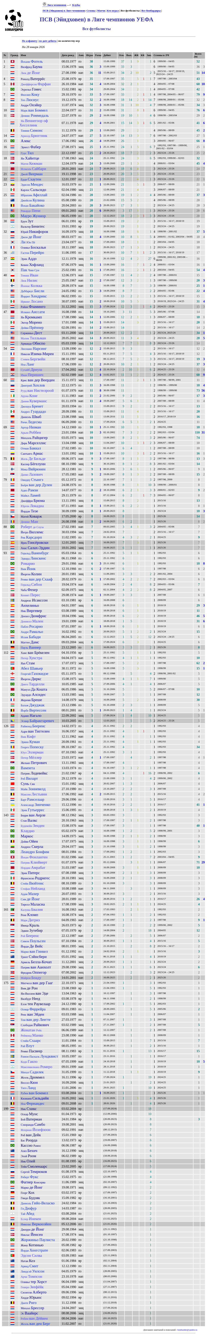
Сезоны (91, 10)
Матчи (101, 10)
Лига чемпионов (54, 5)
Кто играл (113, 10)
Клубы (76, 5)
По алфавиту (29, 41)
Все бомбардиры (151, 10)
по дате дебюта (47, 41)
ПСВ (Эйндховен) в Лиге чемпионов (64, 10)
